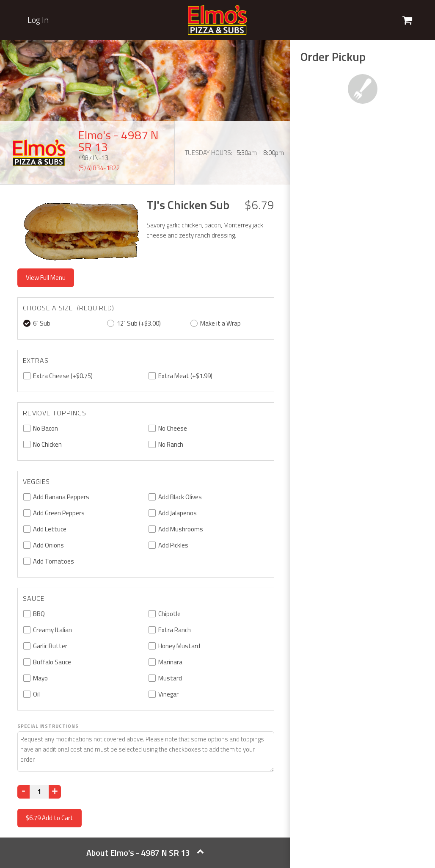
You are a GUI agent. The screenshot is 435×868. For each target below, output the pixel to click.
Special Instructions (48, 726)
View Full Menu (46, 277)
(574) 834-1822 (99, 168)
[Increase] (55, 792)
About (145, 852)
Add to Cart (49, 818)
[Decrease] (23, 792)
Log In (38, 20)
